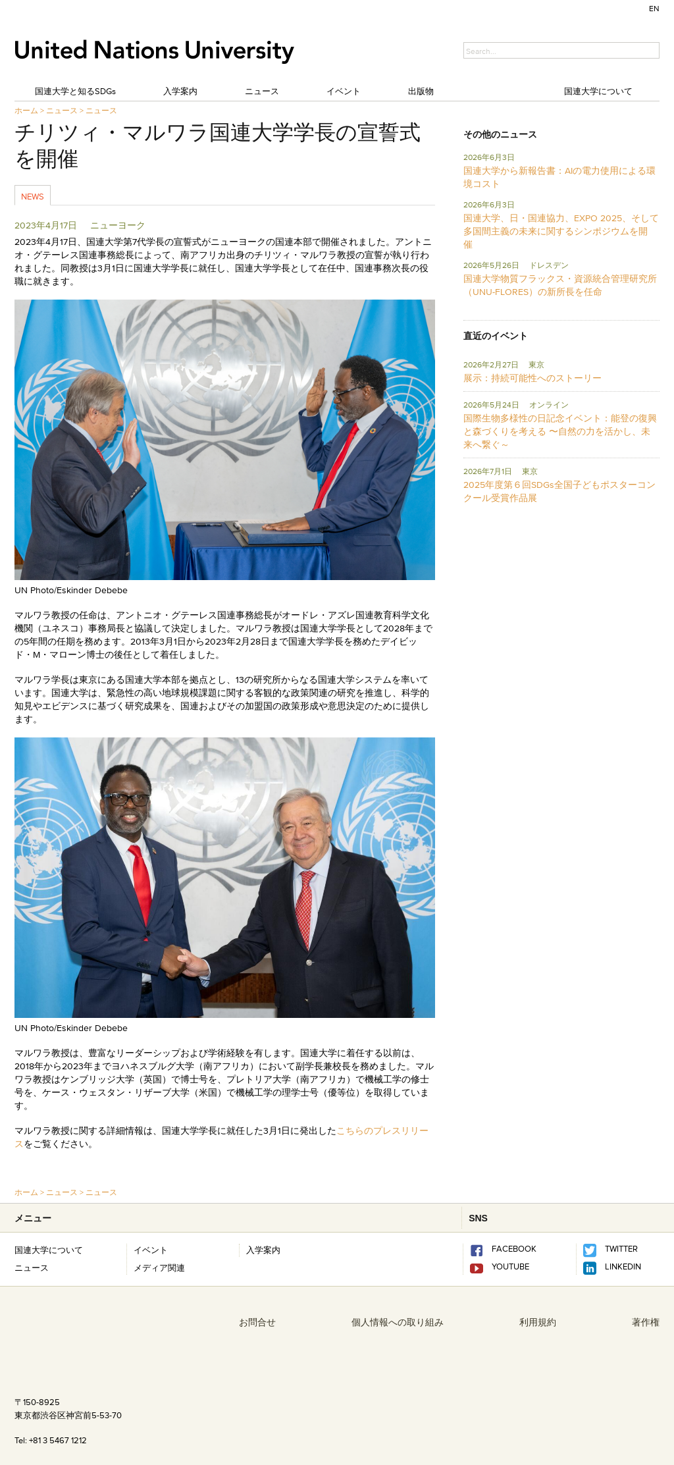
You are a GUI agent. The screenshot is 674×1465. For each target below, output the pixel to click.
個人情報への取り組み (397, 1322)
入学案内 (180, 91)
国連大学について (598, 91)
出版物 (421, 91)
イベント (343, 91)
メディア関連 (159, 1267)
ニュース (262, 91)
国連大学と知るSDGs (75, 91)
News (32, 196)
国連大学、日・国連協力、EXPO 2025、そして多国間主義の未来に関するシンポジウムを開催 (561, 231)
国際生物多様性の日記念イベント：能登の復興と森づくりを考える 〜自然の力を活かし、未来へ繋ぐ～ (560, 431)
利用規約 (537, 1322)
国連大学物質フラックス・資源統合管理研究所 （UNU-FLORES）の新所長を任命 (560, 285)
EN (654, 8)
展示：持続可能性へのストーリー (532, 378)
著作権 (646, 1322)
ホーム (26, 110)
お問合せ (257, 1322)
